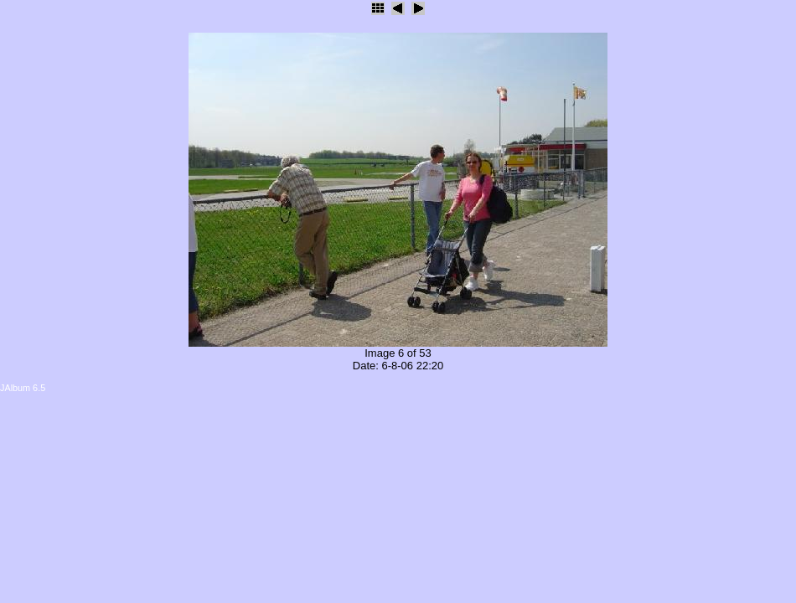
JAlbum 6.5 (22, 388)
